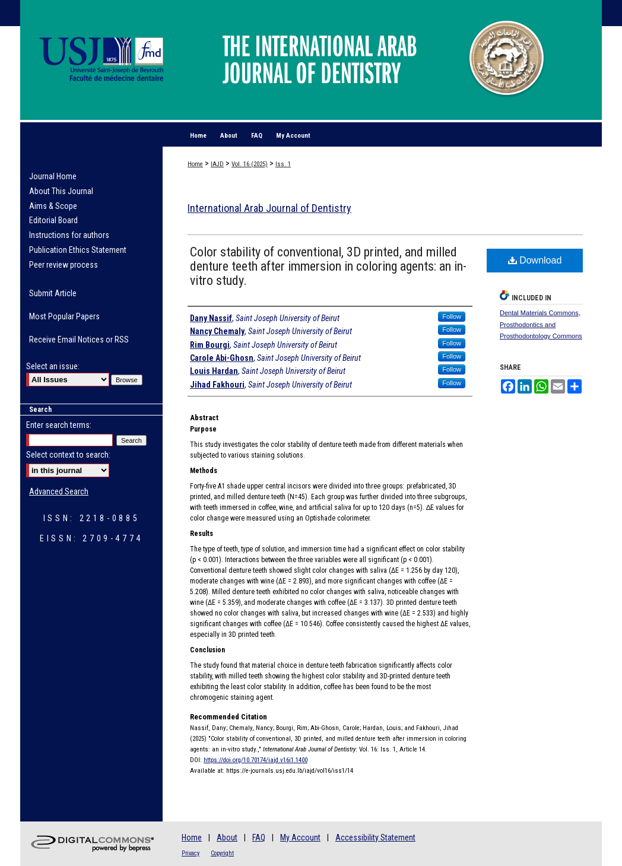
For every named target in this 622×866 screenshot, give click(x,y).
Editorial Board (53, 220)
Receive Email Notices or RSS (79, 339)
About (227, 837)
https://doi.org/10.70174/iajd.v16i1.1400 (255, 760)
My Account (300, 837)
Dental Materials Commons (539, 312)
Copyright (222, 853)
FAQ (258, 837)
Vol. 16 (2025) (249, 164)
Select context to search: (68, 454)
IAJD (217, 164)
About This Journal (61, 191)
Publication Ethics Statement (77, 250)
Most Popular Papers (64, 316)
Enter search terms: (58, 425)
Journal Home (53, 176)
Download (535, 260)
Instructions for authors (69, 235)
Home (195, 164)
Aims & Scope (53, 206)
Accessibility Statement (375, 837)
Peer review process (63, 264)
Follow (451, 316)
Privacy (190, 853)
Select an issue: (53, 366)
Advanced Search (58, 491)
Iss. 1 (283, 164)
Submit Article (53, 293)
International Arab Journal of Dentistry (269, 208)
